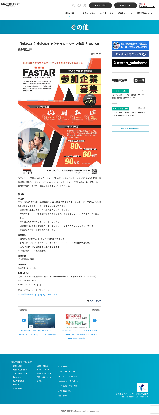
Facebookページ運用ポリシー (69, 381)
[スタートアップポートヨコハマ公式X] (84, 5)
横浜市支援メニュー (20, 373)
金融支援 (16, 384)
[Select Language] (147, 6)
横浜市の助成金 (18, 381)
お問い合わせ (126, 5)
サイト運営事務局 (64, 391)
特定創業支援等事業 (20, 369)
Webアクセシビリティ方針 (67, 376)
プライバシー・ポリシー (67, 371)
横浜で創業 (69, 13)
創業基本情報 (17, 366)
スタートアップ (95, 301)
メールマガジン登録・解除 (67, 386)
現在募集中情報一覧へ (130, 128)
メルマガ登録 (100, 5)
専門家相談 (17, 377)
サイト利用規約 (63, 366)
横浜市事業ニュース (145, 13)
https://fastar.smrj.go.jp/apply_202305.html (38, 294)
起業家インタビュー (126, 13)
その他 (39, 381)
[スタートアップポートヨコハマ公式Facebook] (79, 5)
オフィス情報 (17, 388)
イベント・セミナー (107, 13)
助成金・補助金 (89, 13)
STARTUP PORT (10, 4)
